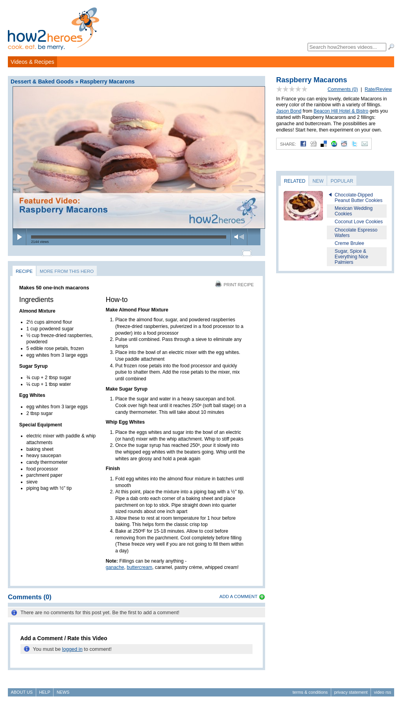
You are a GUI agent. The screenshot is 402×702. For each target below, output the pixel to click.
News (63, 688)
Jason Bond (288, 111)
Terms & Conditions (310, 688)
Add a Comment (238, 593)
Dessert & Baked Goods (42, 81)
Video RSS (382, 688)
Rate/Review (378, 89)
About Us (22, 688)
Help (44, 688)
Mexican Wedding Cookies (353, 211)
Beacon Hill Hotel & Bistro (340, 111)
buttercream (139, 564)
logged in (72, 645)
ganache (115, 564)
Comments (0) (343, 89)
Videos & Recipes (32, 62)
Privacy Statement (350, 688)
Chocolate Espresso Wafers (356, 232)
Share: (288, 144)
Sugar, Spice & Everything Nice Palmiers (351, 256)
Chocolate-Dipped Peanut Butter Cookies (359, 197)
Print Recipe (234, 281)
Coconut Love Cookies (359, 221)
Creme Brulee (349, 243)
